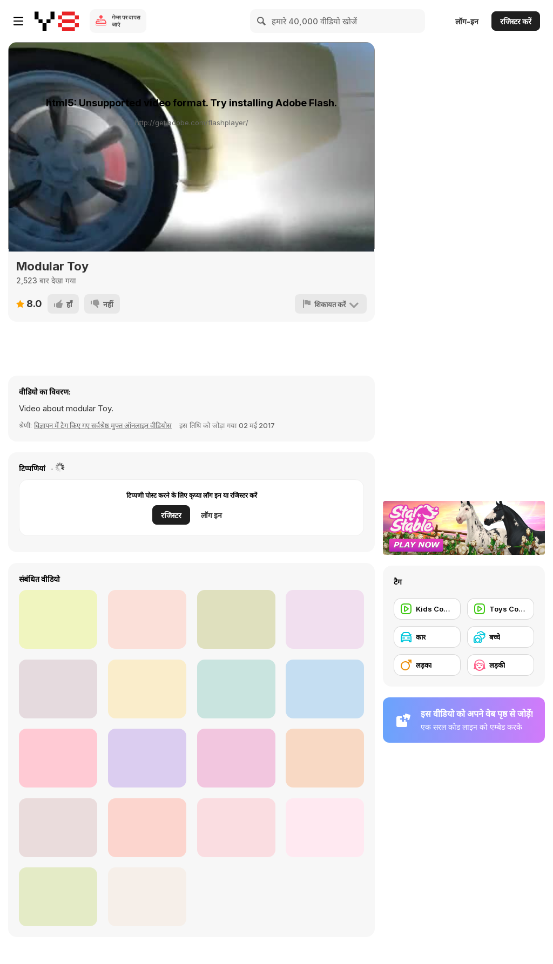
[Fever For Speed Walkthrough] (58, 827)
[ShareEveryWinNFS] (147, 827)
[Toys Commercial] (500, 609)
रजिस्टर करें (515, 21)
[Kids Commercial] (427, 609)
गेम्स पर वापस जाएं (126, 21)
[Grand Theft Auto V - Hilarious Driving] (58, 689)
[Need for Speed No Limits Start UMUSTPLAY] (325, 758)
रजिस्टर (171, 515)
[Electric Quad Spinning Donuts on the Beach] (325, 689)
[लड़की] (500, 665)
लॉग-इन (466, 21)
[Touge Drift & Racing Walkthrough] (58, 896)
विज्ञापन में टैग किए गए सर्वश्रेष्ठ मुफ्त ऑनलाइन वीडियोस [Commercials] (103, 425)
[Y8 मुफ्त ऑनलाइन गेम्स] (57, 21)
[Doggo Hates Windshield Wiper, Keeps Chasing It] (58, 619)
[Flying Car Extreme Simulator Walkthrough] (147, 619)
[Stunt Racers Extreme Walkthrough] (147, 896)
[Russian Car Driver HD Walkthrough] (147, 758)
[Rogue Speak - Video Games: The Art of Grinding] (236, 758)
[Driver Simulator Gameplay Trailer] (325, 827)
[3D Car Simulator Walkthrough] (147, 689)
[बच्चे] (500, 637)
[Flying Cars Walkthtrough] (236, 689)
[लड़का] (427, 665)
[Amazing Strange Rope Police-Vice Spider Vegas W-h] (236, 619)
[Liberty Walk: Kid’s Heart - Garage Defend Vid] (58, 758)
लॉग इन (211, 515)
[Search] (262, 21)
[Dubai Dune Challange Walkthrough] (236, 827)
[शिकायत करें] (331, 304)
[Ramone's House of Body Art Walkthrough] (325, 619)
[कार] (427, 637)
